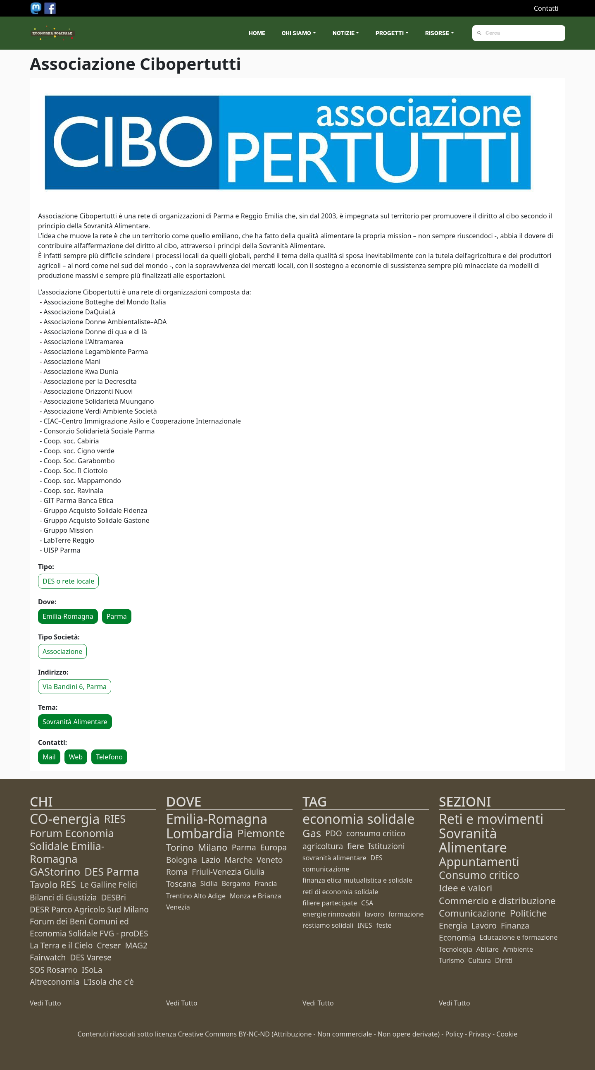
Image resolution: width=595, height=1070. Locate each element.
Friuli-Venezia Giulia (228, 871)
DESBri (113, 897)
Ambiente (518, 949)
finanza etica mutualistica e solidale (357, 880)
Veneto (270, 859)
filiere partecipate (329, 902)
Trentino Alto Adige (196, 895)
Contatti (546, 8)
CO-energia (65, 819)
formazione (406, 914)
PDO (333, 833)
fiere (355, 846)
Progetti (390, 33)
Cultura (479, 960)
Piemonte (261, 833)
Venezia (178, 907)
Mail (49, 756)
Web (76, 756)
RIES (115, 818)
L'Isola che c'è (108, 981)
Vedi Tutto (45, 1003)
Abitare (487, 949)
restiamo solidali (327, 925)
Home (257, 33)
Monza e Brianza (255, 895)
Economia (457, 937)
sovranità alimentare (334, 857)
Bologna (181, 859)
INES (364, 925)
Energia (453, 925)
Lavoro (484, 925)
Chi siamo (296, 33)
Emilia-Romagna (68, 616)
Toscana (181, 883)
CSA (367, 902)
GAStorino (55, 871)
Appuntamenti (479, 861)
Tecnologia (455, 949)
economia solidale (358, 819)
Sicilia (209, 883)
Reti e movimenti (491, 819)
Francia (266, 883)
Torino (180, 847)
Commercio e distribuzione (497, 900)
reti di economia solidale (340, 891)
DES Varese (90, 957)
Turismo (451, 960)
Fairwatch (48, 957)
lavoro (374, 914)
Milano (213, 847)
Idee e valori (465, 887)
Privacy (479, 1034)
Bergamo (236, 883)
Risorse (437, 33)
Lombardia (199, 833)
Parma (117, 616)
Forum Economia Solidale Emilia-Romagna (72, 846)
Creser (109, 945)
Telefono (109, 756)
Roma (177, 871)
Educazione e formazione (519, 937)
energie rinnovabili (331, 914)
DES (377, 857)
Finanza (515, 925)
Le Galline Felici (108, 884)
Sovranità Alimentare (75, 721)
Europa (273, 847)
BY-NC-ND (254, 1034)
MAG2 (136, 945)
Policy (454, 1034)
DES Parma (111, 871)
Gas (311, 833)
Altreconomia (54, 981)
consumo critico (375, 833)
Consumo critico (479, 875)
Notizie (344, 33)
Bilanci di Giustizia (63, 897)
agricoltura (322, 846)
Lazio (210, 859)
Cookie (506, 1034)
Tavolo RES (53, 884)
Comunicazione (472, 913)
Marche (238, 859)
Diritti (503, 960)
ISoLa (92, 969)
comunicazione (325, 869)
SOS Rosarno (54, 969)
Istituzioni (386, 846)
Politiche (528, 913)
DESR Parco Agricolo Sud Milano (89, 909)
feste (384, 925)
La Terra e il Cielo (61, 945)
